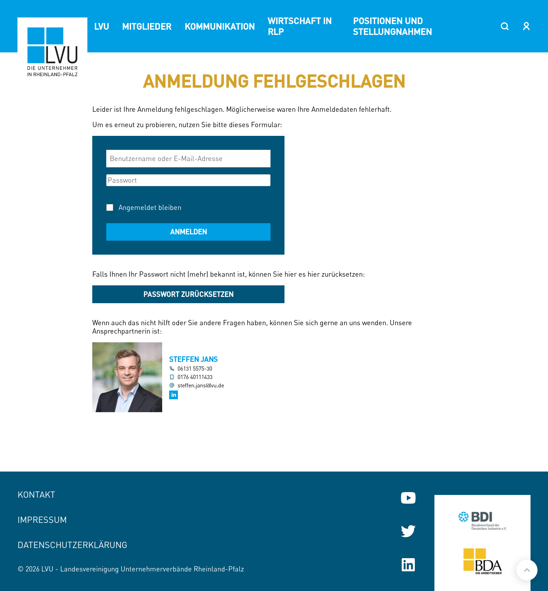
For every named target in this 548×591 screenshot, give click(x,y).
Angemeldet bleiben (149, 207)
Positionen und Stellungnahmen (392, 26)
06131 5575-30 (195, 368)
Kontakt (36, 494)
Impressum (42, 519)
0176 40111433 (195, 377)
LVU (101, 26)
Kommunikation (220, 26)
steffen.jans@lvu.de (201, 385)
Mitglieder (146, 26)
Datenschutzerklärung (72, 544)
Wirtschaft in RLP (300, 26)
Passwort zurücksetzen (188, 294)
